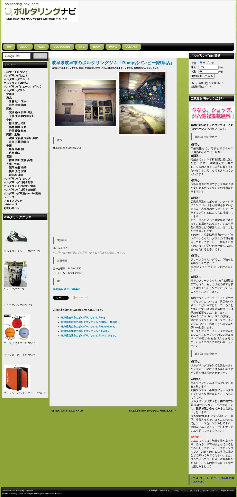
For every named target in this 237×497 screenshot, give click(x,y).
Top (9, 46)
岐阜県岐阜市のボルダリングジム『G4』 (83, 317)
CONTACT (131, 46)
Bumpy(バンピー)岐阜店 (66, 289)
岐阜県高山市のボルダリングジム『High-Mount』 (89, 326)
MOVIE (113, 46)
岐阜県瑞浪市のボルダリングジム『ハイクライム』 (89, 335)
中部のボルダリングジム (96, 68)
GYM (81, 46)
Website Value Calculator (51, 494)
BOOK (97, 46)
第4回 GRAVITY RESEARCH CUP (68, 411)
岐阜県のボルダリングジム (146, 68)
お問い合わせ (212, 245)
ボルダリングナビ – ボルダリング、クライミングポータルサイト (191, 491)
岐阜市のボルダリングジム (120, 68)
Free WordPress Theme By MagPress (17, 491)
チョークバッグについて (18, 304)
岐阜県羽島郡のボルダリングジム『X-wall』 (85, 331)
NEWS (41, 46)
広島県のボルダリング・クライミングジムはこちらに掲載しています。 (212, 212)
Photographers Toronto (20, 494)
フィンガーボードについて (20, 354)
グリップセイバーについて (20, 342)
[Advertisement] (212, 21)
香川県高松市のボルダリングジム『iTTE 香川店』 (151, 411)
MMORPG (35, 494)
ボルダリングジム (69, 68)
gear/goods (62, 46)
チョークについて (14, 289)
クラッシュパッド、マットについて (25, 393)
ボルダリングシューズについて (22, 251)
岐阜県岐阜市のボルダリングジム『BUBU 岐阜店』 (90, 322)
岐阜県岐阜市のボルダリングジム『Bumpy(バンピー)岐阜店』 (113, 62)
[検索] (16, 56)
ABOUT (24, 46)
